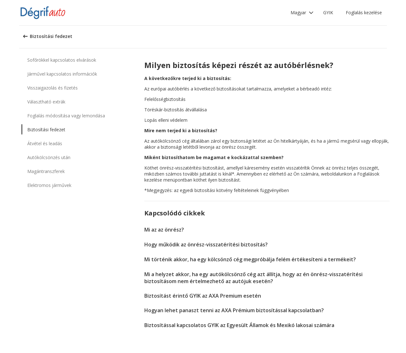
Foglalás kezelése (364, 12)
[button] (302, 12)
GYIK (328, 12)
